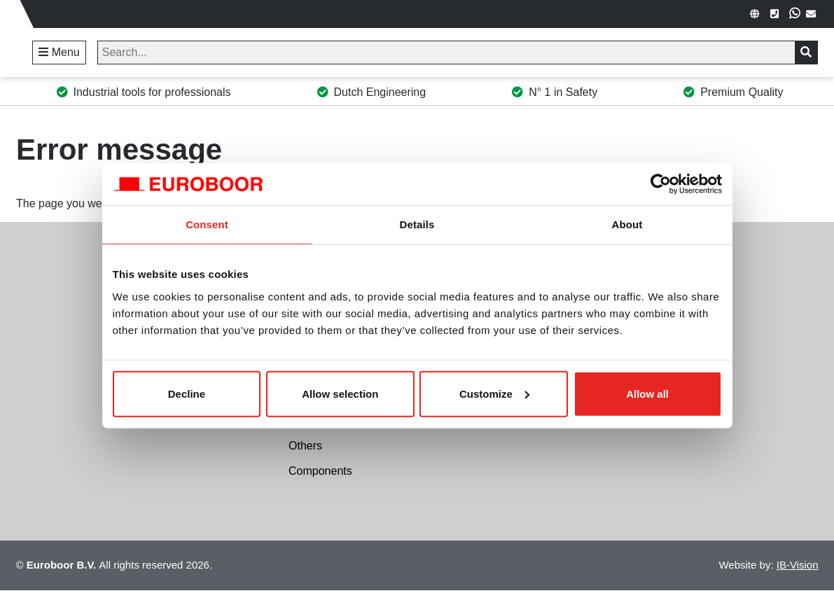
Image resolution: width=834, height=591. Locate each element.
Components (320, 471)
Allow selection (340, 393)
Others (305, 446)
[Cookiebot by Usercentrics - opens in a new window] (660, 184)
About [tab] (627, 224)
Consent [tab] (207, 224)
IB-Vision (798, 565)
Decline (186, 393)
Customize (494, 393)
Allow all (647, 393)
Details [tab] (417, 224)
